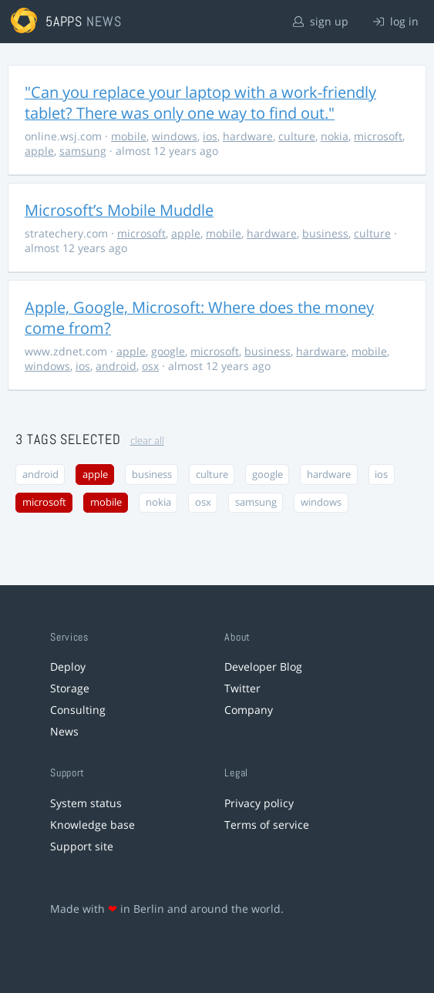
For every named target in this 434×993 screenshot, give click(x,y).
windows (174, 136)
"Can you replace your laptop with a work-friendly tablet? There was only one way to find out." (200, 102)
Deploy (68, 666)
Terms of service (266, 824)
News (64, 731)
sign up (320, 21)
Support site (81, 846)
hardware (248, 136)
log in (396, 21)
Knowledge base (92, 824)
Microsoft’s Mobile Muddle (119, 210)
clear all (147, 440)
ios (210, 136)
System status (86, 803)
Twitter (242, 688)
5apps (64, 21)
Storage (69, 688)
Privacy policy (259, 803)
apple (39, 150)
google (168, 351)
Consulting (78, 709)
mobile (128, 136)
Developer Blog (263, 666)
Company (248, 709)
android (116, 365)
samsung (82, 150)
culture (296, 136)
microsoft (378, 136)
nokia (334, 136)
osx (150, 365)
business (325, 233)
